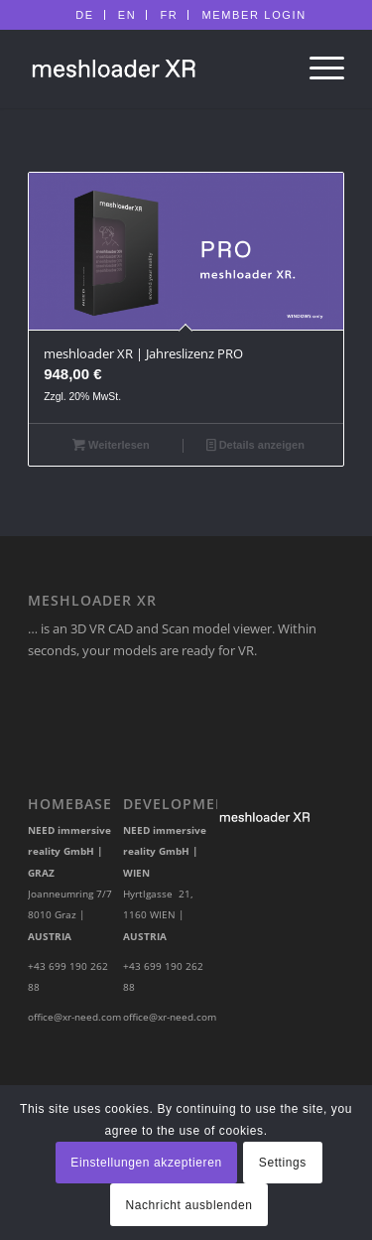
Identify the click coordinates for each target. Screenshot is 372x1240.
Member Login (253, 15)
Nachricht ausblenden (188, 1205)
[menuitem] (85, 15)
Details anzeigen (255, 445)
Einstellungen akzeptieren (145, 1163)
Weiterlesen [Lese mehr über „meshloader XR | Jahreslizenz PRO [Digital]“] (111, 445)
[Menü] (317, 68)
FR (169, 15)
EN (127, 15)
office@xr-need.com (74, 1017)
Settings (283, 1163)
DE (84, 15)
